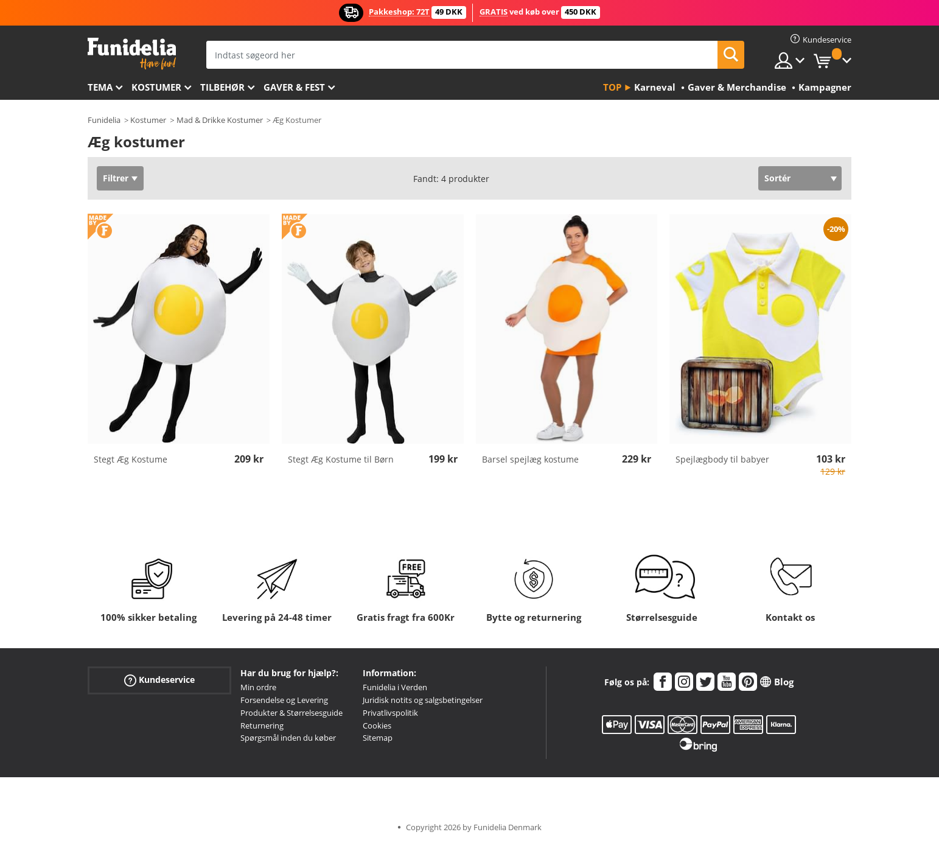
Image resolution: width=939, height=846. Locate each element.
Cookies (377, 725)
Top (612, 87)
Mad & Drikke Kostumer (219, 119)
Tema (100, 87)
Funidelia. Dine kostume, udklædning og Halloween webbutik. (132, 54)
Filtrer (115, 178)
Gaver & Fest (294, 87)
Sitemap (378, 737)
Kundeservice (159, 680)
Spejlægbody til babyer (722, 459)
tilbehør (222, 87)
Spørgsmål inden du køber (288, 737)
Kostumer (156, 87)
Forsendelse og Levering (284, 699)
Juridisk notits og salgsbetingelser (423, 699)
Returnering (262, 725)
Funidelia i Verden (395, 687)
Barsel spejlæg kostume (530, 459)
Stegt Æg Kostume (130, 459)
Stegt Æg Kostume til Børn (341, 459)
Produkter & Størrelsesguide (291, 712)
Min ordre (258, 687)
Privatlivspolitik (390, 712)
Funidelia (104, 119)
